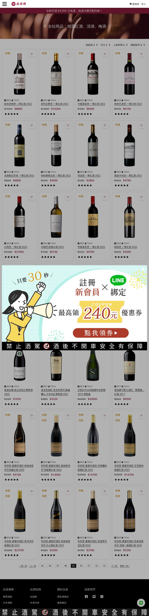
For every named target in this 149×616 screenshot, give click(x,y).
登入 (141, 4)
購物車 (133, 4)
